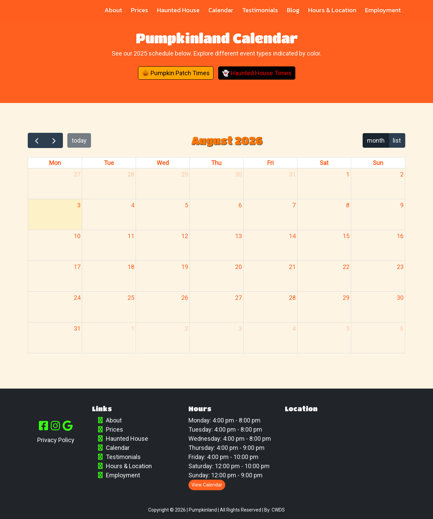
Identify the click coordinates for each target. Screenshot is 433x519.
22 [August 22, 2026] (346, 266)
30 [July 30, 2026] (238, 174)
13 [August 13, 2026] (238, 236)
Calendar (220, 10)
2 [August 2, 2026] (402, 174)
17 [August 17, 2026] (77, 266)
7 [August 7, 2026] (294, 205)
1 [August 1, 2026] (347, 174)
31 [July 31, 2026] (292, 174)
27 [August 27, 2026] (238, 297)
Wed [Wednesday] (163, 162)
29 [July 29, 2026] (184, 174)
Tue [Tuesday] (109, 162)
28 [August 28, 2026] (292, 297)
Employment (383, 10)
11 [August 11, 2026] (131, 236)
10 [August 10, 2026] (77, 236)
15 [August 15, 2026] (346, 236)
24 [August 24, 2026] (77, 297)
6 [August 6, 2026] (240, 205)
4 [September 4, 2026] (294, 328)
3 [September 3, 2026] (240, 328)
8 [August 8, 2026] (347, 205)
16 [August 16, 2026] (400, 236)
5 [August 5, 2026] (186, 205)
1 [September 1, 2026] (132, 328)
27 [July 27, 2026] (77, 174)
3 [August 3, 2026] (79, 205)
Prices (139, 10)
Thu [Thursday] (216, 162)
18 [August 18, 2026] (131, 266)
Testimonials (260, 10)
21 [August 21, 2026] (292, 266)
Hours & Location (332, 10)
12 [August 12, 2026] (184, 236)
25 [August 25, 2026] (131, 297)
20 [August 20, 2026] (238, 266)
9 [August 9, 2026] (402, 205)
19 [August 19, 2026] (184, 266)
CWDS (278, 510)
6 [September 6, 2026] (402, 328)
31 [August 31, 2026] (77, 328)
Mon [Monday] (55, 162)
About (113, 10)
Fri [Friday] (270, 162)
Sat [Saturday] (324, 162)
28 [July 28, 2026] (131, 174)
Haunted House (178, 10)
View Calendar (206, 484)
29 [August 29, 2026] (346, 297)
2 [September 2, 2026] (186, 328)
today (79, 140)
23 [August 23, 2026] (400, 266)
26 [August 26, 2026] (184, 297)
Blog (293, 10)
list (397, 140)
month (376, 140)
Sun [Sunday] (378, 162)
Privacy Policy (55, 439)
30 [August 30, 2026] (400, 297)
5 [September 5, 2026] (347, 328)
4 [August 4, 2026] (132, 205)
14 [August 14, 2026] (292, 236)
